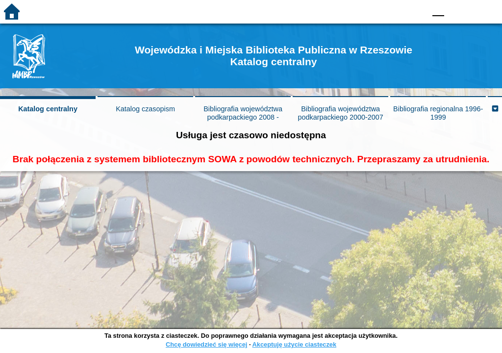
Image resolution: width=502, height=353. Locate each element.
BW (376, 7)
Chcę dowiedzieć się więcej (206, 344)
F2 (477, 7)
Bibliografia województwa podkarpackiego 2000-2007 (340, 113)
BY (415, 7)
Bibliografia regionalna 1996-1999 (438, 113)
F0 (438, 7)
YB (395, 7)
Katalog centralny (47, 109)
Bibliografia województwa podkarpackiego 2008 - (242, 113)
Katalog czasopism (145, 109)
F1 (455, 7)
